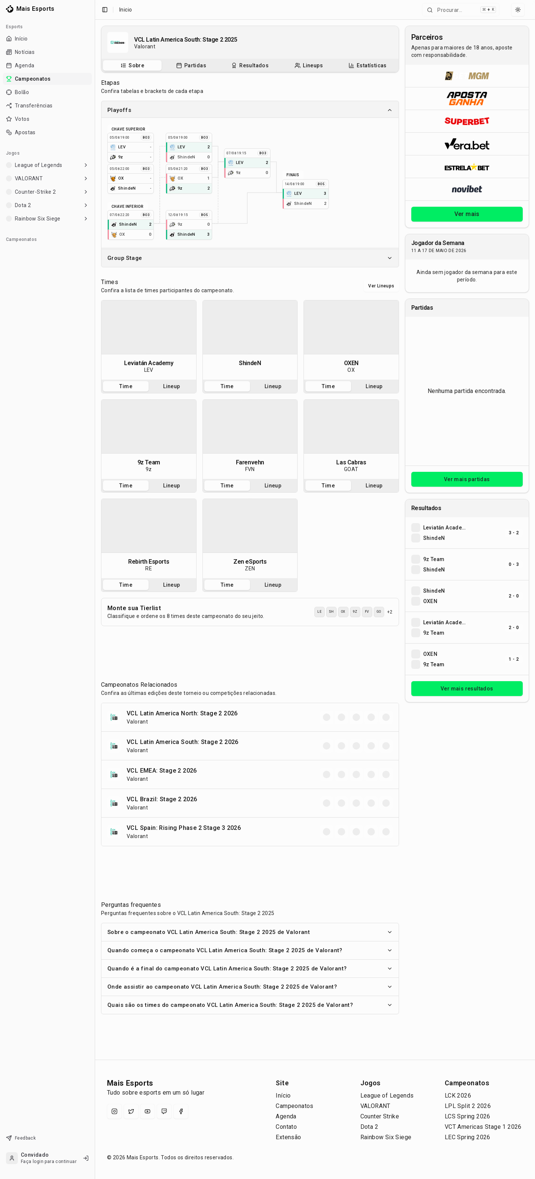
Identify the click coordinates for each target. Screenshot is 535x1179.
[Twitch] (164, 1111)
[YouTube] (147, 1111)
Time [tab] (125, 386)
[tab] (132, 65)
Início (283, 1095)
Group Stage (250, 258)
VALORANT (375, 1105)
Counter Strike (379, 1116)
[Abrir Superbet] (467, 121)
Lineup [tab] (171, 386)
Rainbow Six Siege (386, 1137)
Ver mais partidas (467, 479)
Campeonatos (294, 1105)
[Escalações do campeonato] (309, 65)
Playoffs (250, 110)
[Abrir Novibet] (467, 189)
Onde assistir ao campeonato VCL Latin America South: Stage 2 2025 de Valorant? (250, 986)
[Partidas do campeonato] (191, 65)
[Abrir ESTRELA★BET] (467, 166)
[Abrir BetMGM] (467, 76)
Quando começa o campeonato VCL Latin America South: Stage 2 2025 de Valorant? (250, 950)
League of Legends (387, 1095)
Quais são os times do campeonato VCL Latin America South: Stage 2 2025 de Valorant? (250, 1005)
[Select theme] (518, 9)
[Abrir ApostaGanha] (467, 98)
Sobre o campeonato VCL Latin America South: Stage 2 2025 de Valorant (250, 932)
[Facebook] (181, 1111)
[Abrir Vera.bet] (467, 143)
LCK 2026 (458, 1095)
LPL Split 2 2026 (468, 1105)
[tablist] (250, 65)
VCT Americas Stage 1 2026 (483, 1126)
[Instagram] (114, 1111)
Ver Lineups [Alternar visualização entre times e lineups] (381, 286)
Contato (286, 1126)
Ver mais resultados (467, 689)
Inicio (125, 10)
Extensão (288, 1137)
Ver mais (467, 214)
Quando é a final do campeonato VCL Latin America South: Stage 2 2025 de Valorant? (250, 968)
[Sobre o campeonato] (132, 65)
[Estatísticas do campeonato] (367, 65)
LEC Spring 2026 (467, 1137)
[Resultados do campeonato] (250, 65)
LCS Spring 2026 (467, 1116)
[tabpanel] (148, 340)
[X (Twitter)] (131, 1111)
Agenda (286, 1116)
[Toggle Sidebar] (95, 589)
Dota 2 (369, 1126)
